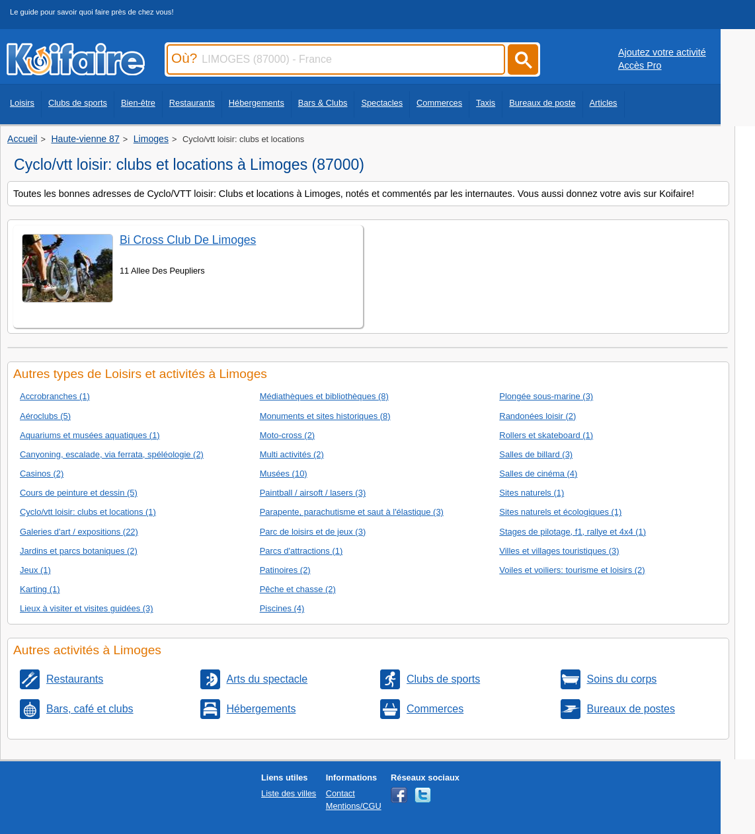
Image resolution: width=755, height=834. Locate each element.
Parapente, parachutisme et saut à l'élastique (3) (352, 512)
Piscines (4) (282, 608)
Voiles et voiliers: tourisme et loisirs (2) (572, 570)
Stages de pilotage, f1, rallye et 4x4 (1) (572, 532)
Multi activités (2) (292, 454)
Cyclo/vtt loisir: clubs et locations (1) (88, 512)
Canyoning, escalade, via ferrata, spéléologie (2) (112, 454)
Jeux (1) (35, 570)
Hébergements (256, 103)
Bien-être (138, 103)
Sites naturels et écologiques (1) (560, 512)
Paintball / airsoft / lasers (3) (313, 493)
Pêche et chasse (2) (298, 589)
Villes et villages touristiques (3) (559, 551)
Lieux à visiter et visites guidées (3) (86, 608)
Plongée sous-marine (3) (546, 396)
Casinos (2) (41, 473)
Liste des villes (288, 793)
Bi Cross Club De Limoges (188, 239)
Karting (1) (40, 589)
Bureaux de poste (542, 103)
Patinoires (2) (285, 570)
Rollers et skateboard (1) (546, 435)
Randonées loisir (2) (537, 416)
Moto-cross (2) (287, 435)
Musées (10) (283, 473)
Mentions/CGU (353, 806)
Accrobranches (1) (55, 396)
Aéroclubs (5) (45, 416)
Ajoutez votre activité (662, 52)
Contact (340, 793)
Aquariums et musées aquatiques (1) (90, 435)
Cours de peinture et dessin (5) (79, 493)
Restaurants (192, 103)
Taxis (485, 103)
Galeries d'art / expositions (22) (79, 532)
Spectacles (382, 103)
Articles (603, 103)
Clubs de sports (77, 103)
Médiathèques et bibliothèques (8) (324, 396)
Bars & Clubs (323, 103)
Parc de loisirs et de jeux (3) (313, 532)
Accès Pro (640, 65)
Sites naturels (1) (531, 493)
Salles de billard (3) (536, 454)
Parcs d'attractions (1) (301, 551)
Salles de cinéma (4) (538, 473)
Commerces (439, 103)
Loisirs (22, 103)
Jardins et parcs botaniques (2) (79, 551)
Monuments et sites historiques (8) (325, 416)
